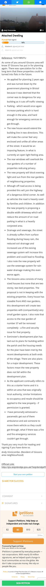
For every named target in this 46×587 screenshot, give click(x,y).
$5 (18, 529)
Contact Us (14, 577)
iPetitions (5, 571)
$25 (38, 529)
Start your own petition (23, 474)
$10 (28, 529)
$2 (7, 529)
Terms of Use (31, 577)
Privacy (23, 577)
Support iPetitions (23, 541)
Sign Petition (23, 583)
